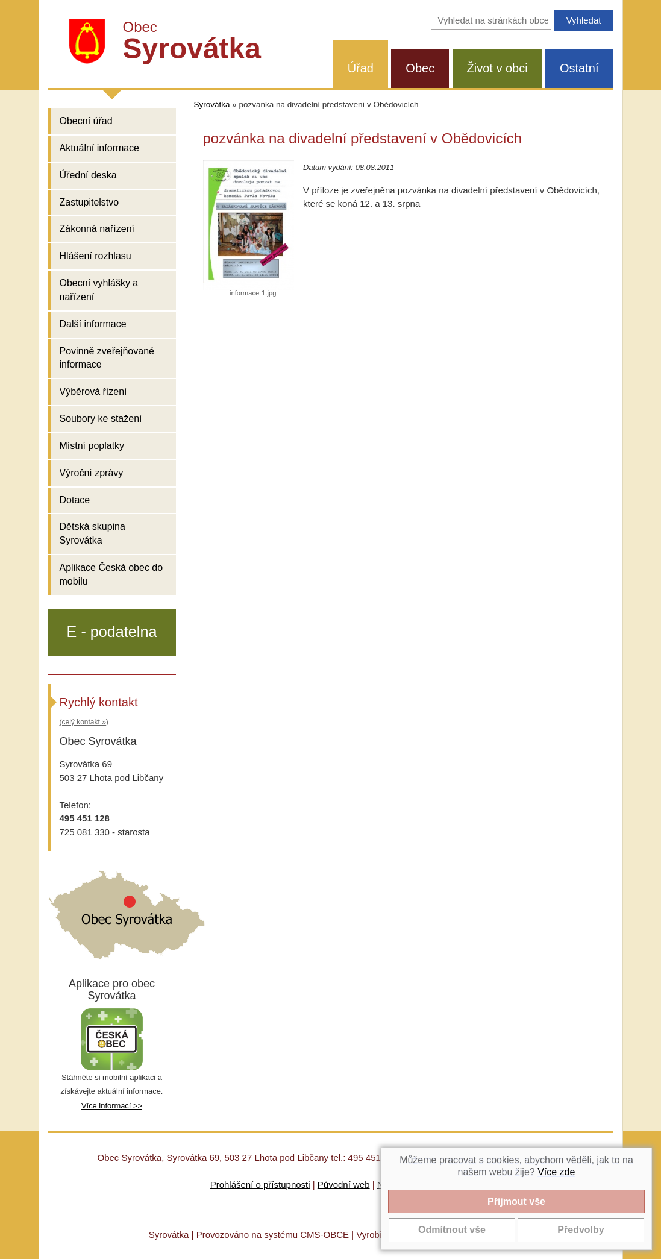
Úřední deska (88, 175)
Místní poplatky (92, 446)
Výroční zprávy (92, 473)
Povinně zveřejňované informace (107, 358)
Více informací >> (111, 1105)
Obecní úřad (86, 121)
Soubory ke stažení (101, 418)
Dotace (75, 500)
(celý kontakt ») (84, 722)
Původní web (344, 1184)
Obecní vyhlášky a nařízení (99, 290)
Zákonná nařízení (97, 229)
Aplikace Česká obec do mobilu (111, 574)
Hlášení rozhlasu (95, 256)
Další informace (93, 324)
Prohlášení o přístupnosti (260, 1184)
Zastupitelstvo (89, 202)
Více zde (556, 1172)
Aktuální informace (100, 148)
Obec (420, 68)
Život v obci (497, 68)
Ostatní (579, 68)
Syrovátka (212, 104)
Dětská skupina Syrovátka (92, 533)
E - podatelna (112, 631)
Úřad (361, 68)
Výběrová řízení (93, 391)
